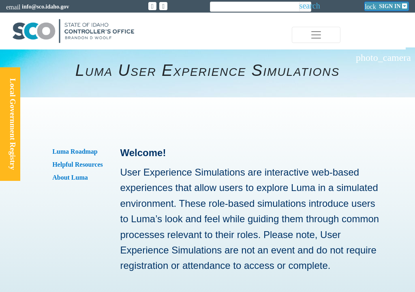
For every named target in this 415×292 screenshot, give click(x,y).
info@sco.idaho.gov (45, 7)
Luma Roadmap (75, 151)
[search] (254, 7)
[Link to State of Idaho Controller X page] (152, 6)
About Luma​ (70, 177)
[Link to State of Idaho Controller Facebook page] (163, 6)
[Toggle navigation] (316, 35)
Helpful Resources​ (77, 164)
